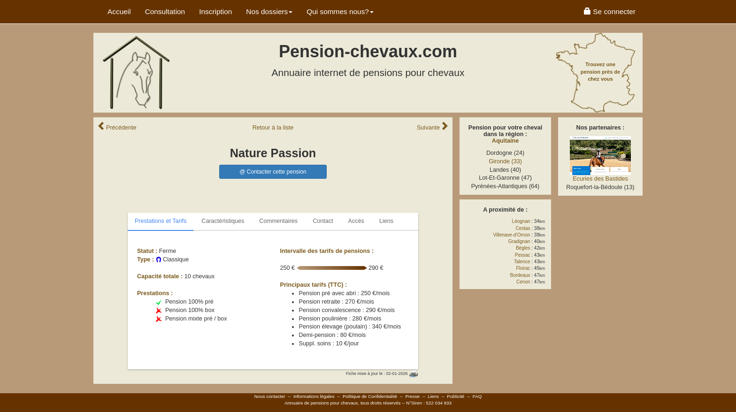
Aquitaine (505, 140)
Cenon (523, 281)
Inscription (215, 11)
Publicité (455, 396)
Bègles (523, 248)
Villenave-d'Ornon (511, 234)
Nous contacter (269, 396)
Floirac (523, 268)
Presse (413, 396)
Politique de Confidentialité (370, 396)
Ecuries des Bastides (600, 178)
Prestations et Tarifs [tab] (160, 221)
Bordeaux (520, 275)
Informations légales (314, 396)
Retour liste (273, 127)
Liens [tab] (386, 221)
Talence (522, 261)
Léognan (521, 221)
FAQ (477, 396)
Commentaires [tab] (278, 221)
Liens (433, 396)
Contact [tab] (323, 221)
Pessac (522, 255)
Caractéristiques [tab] (222, 221)
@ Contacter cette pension (272, 171)
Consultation (165, 11)
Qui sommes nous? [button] (340, 11)
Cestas (522, 228)
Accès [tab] (356, 221)
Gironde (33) (505, 161)
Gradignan (519, 241)
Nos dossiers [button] (269, 11)
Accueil (119, 11)
